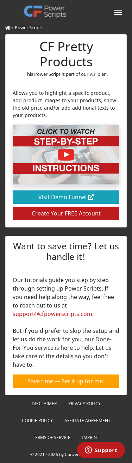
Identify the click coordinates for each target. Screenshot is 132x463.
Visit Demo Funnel (66, 197)
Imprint (90, 437)
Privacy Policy (84, 404)
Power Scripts (29, 27)
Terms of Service (51, 437)
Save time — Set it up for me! (66, 381)
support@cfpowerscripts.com (52, 314)
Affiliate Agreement (87, 421)
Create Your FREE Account (66, 213)
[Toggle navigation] (118, 11)
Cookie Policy (37, 421)
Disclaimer (44, 404)
